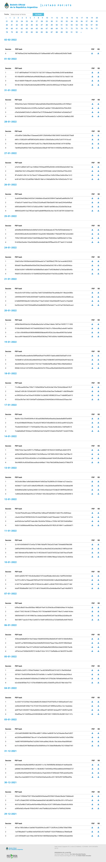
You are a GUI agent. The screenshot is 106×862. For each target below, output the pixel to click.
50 (57, 25)
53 (72, 25)
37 (87, 21)
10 (47, 18)
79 (12, 32)
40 (7, 25)
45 (32, 25)
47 (42, 25)
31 (57, 21)
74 (82, 29)
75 (87, 29)
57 (92, 25)
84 (37, 32)
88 (57, 32)
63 (27, 29)
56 (87, 25)
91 (72, 32)
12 (57, 18)
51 (62, 25)
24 (22, 21)
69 (57, 29)
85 (42, 32)
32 (62, 21)
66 (42, 29)
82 (27, 32)
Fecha (6, 14)
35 (77, 21)
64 (32, 29)
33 (67, 21)
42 (17, 25)
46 (37, 25)
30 (52, 21)
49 (52, 25)
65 (37, 29)
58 (97, 25)
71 (67, 29)
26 (32, 21)
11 (52, 18)
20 (97, 18)
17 (82, 18)
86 (47, 32)
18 (87, 18)
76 (92, 29)
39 (97, 21)
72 (72, 29)
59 (7, 29)
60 (12, 29)
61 (17, 29)
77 (97, 29)
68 (52, 29)
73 (77, 29)
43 (22, 25)
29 (47, 21)
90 (67, 32)
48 (47, 25)
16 (77, 18)
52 (67, 25)
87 (52, 32)
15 (72, 18)
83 (32, 32)
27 (37, 21)
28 (42, 21)
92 (77, 32)
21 (7, 21)
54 (77, 25)
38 (92, 21)
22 (12, 21)
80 (17, 32)
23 (17, 21)
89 (62, 32)
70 (62, 29)
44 (27, 25)
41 (12, 25)
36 (82, 21)
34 (72, 21)
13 (62, 18)
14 (67, 18)
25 (27, 21)
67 (47, 29)
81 (22, 32)
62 (22, 29)
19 (92, 18)
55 (82, 25)
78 (7, 32)
